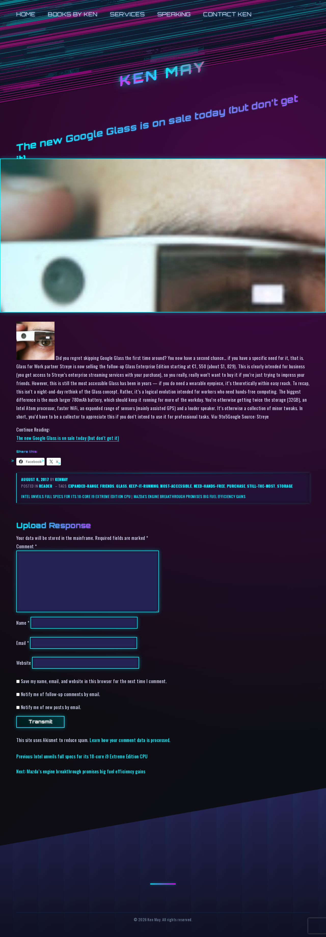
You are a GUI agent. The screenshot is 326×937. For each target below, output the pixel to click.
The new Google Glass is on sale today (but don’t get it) (67, 437)
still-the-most (261, 486)
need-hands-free (209, 486)
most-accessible (176, 486)
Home (25, 14)
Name (22, 622)
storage (285, 486)
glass (121, 486)
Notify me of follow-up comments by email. (60, 694)
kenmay (61, 479)
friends (107, 486)
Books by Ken (73, 14)
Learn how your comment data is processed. (130, 739)
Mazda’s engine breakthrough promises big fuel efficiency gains (190, 496)
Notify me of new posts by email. (51, 707)
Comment (26, 546)
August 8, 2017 (35, 479)
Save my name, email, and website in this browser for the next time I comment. (94, 681)
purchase (236, 486)
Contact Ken (227, 14)
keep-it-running (143, 486)
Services (127, 14)
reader (45, 486)
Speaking (174, 14)
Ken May (163, 74)
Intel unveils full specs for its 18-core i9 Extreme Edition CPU (75, 496)
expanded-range (83, 486)
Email (22, 642)
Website (23, 662)
